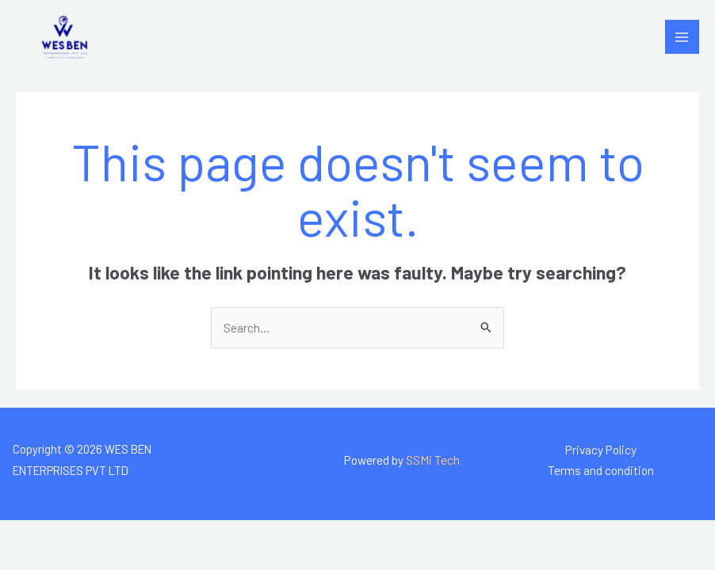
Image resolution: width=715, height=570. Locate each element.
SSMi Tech (433, 459)
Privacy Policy (601, 449)
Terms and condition (601, 469)
